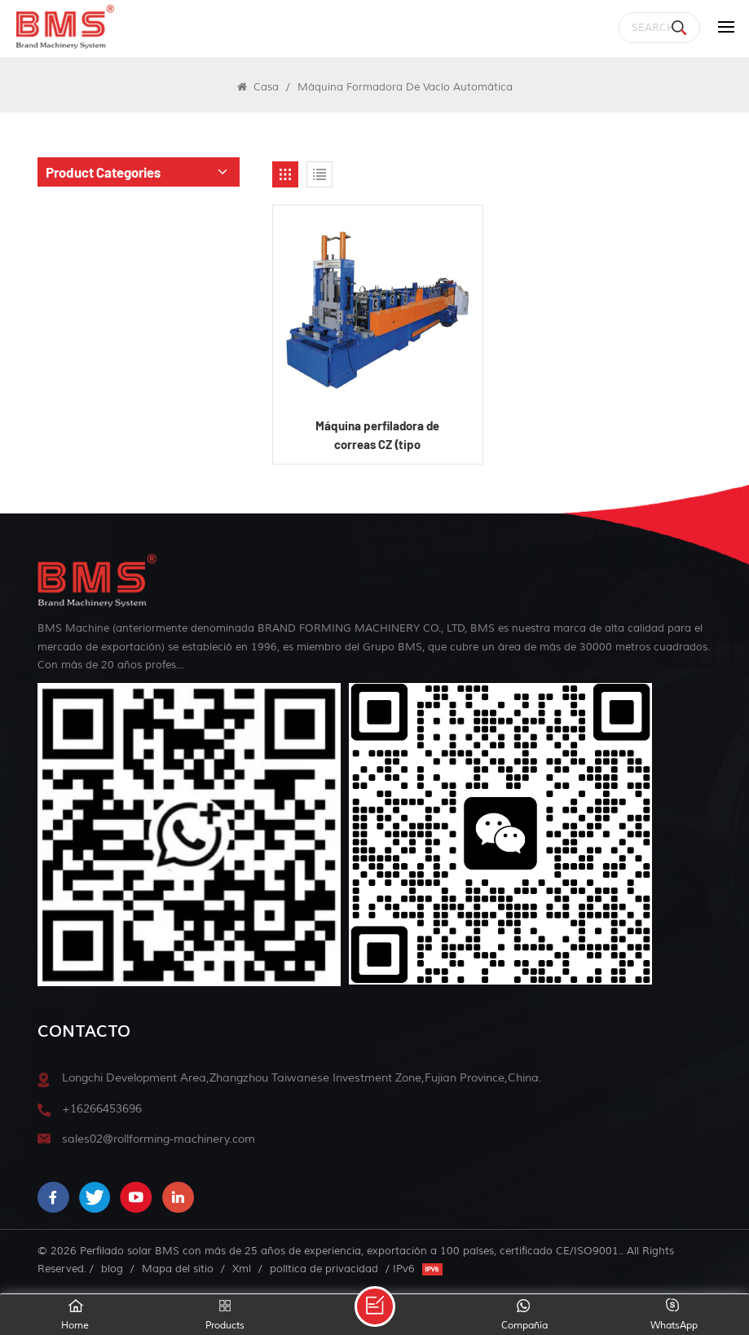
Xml (241, 1269)
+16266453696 (102, 1109)
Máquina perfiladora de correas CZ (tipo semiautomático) (377, 435)
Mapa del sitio (178, 1269)
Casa (258, 87)
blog (112, 1269)
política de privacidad (324, 1269)
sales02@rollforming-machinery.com (158, 1139)
